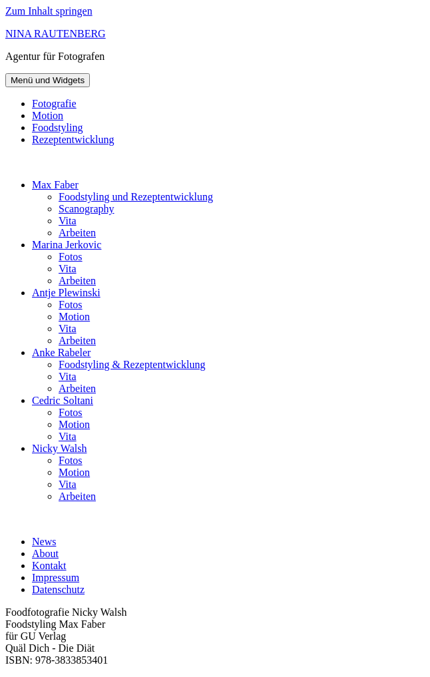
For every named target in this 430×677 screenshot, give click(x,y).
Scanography (86, 208)
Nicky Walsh (59, 448)
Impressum (55, 577)
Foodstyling (57, 127)
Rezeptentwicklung (73, 139)
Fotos (71, 256)
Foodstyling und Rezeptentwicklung (136, 196)
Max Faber (55, 184)
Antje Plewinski (66, 292)
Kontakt (49, 565)
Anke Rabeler (61, 352)
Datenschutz (58, 589)
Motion (47, 115)
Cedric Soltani (62, 400)
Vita (68, 220)
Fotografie (54, 103)
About (45, 553)
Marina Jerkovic (66, 244)
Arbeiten (77, 232)
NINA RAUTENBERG (55, 33)
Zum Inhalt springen (49, 11)
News (44, 541)
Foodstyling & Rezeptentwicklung (132, 364)
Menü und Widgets (48, 80)
